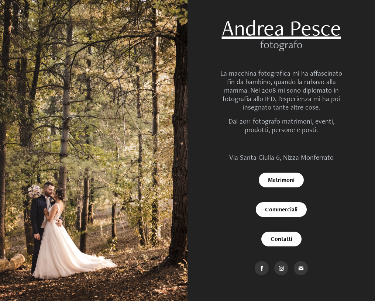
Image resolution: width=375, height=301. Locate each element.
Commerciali (281, 209)
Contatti (281, 239)
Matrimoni (281, 180)
